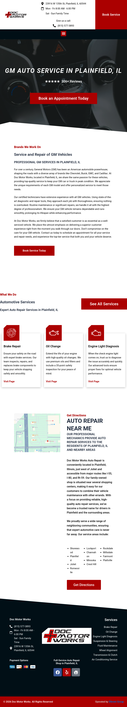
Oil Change (53, 346)
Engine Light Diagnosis (103, 346)
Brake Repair (12, 346)
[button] (63, 33)
